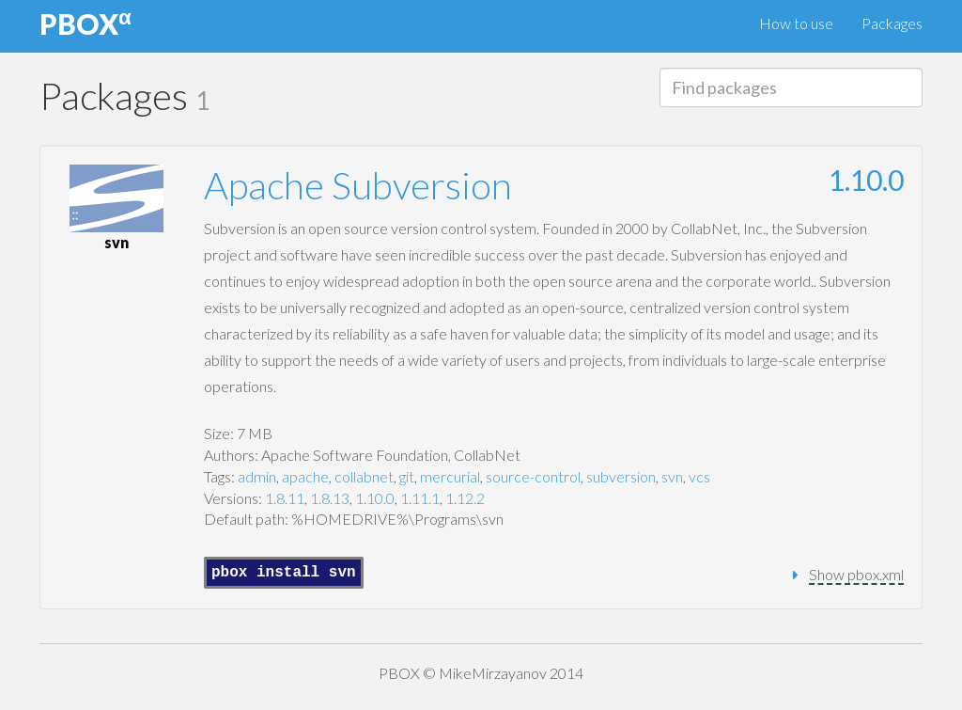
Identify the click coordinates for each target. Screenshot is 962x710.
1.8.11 (284, 498)
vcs (699, 476)
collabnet (364, 476)
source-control (533, 476)
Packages (892, 23)
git (406, 476)
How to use (796, 23)
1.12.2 (465, 498)
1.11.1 (420, 498)
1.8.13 (329, 498)
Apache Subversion (358, 185)
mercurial (450, 476)
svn (672, 476)
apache (305, 476)
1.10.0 (866, 180)
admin (257, 476)
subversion (621, 476)
